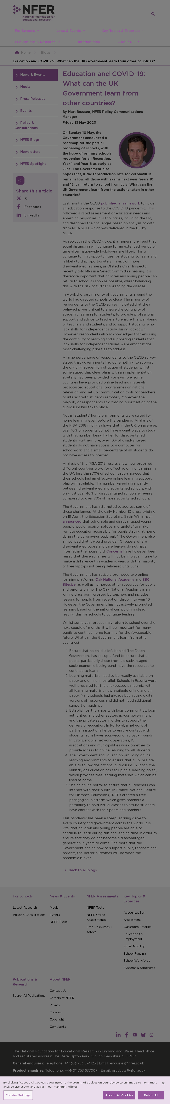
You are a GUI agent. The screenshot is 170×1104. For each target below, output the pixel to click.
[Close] (163, 1091)
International (89, 42)
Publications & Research (35, 42)
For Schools (25, 31)
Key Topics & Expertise (121, 31)
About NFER (128, 42)
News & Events (68, 31)
